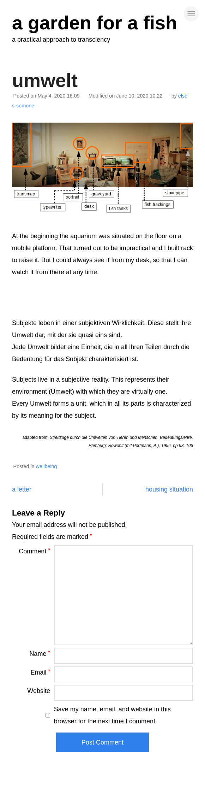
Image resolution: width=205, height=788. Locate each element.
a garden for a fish (94, 22)
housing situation (169, 489)
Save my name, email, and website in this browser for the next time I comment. (112, 715)
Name (39, 653)
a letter (21, 489)
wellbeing (46, 466)
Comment (34, 551)
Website (38, 690)
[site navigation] (191, 13)
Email (40, 672)
